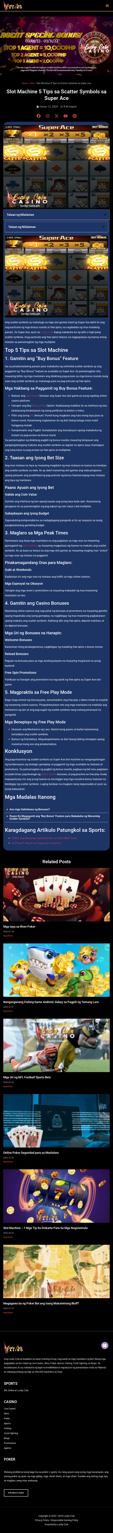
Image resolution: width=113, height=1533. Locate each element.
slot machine (30, 545)
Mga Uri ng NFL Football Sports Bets (27, 1077)
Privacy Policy (42, 1520)
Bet (32, 415)
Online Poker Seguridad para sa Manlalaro (31, 1152)
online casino (48, 774)
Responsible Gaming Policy (64, 1520)
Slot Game (32, 395)
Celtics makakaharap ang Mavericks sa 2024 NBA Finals (44, 838)
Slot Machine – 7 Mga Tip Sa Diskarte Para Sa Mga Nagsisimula (45, 1228)
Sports (7, 1423)
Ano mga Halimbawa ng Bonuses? (29, 809)
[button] (107, 5)
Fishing (7, 1428)
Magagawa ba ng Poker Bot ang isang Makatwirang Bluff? (41, 1303)
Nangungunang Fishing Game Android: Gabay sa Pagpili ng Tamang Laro (51, 1002)
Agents (7, 1448)
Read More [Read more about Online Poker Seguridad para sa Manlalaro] (8, 1162)
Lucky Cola (47, 332)
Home (25, 83)
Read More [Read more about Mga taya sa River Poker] (8, 936)
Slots (32, 83)
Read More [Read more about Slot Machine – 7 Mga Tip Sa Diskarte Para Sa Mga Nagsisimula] (8, 1237)
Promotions (10, 1443)
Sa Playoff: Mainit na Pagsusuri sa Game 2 (36, 843)
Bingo (7, 1438)
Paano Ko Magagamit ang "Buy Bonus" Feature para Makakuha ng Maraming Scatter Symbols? (54, 817)
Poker (7, 1418)
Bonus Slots (39, 405)
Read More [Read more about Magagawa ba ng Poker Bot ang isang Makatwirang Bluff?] (8, 1312)
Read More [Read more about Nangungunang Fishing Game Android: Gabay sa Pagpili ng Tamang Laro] (8, 1011)
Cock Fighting (11, 1433)
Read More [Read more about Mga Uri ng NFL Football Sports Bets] (8, 1086)
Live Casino (10, 1408)
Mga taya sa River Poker (19, 926)
